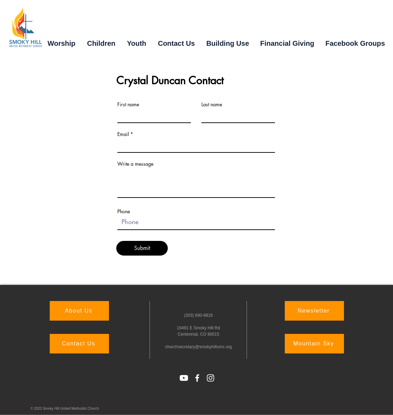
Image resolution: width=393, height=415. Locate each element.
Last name (211, 104)
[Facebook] (197, 378)
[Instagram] (210, 378)
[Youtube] (184, 378)
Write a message (135, 164)
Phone (123, 211)
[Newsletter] (314, 311)
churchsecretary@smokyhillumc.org (198, 346)
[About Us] (79, 311)
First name (128, 104)
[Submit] (142, 248)
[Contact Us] (79, 343)
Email (123, 134)
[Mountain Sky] (314, 343)
